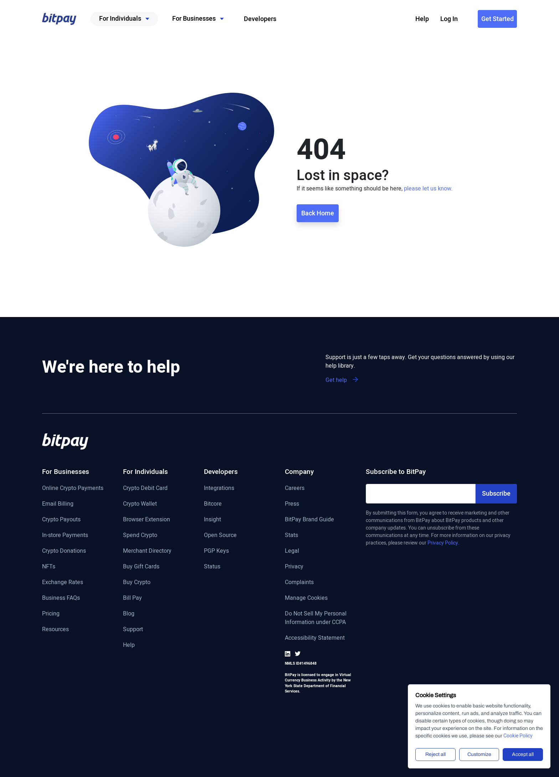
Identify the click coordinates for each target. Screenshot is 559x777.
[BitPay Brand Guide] (320, 523)
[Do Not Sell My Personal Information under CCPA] (320, 621)
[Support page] (147, 633)
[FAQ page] (72, 601)
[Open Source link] (221, 539)
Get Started (497, 19)
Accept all (523, 754)
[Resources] (72, 633)
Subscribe (496, 494)
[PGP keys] (221, 554)
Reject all (435, 754)
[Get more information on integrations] (221, 492)
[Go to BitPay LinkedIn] (289, 653)
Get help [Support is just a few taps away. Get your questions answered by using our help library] (341, 380)
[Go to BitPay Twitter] (298, 653)
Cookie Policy (518, 736)
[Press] (320, 507)
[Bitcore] (221, 507)
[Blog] (147, 617)
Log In (449, 19)
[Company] (320, 475)
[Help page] (147, 648)
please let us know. (428, 188)
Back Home (317, 213)
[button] (59, 19)
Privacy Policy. (443, 543)
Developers (260, 19)
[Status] (221, 570)
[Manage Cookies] (320, 601)
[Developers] (221, 475)
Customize (479, 754)
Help (422, 19)
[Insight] (221, 523)
